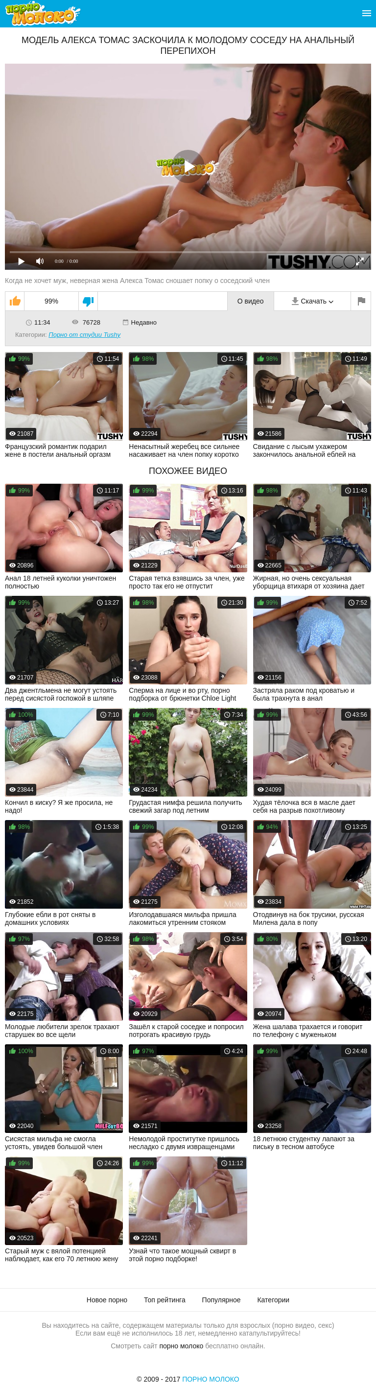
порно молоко (181, 1346)
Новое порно (107, 1300)
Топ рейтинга (165, 1300)
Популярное (221, 1300)
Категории (273, 1300)
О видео (250, 301)
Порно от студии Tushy (84, 334)
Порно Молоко (210, 1379)
